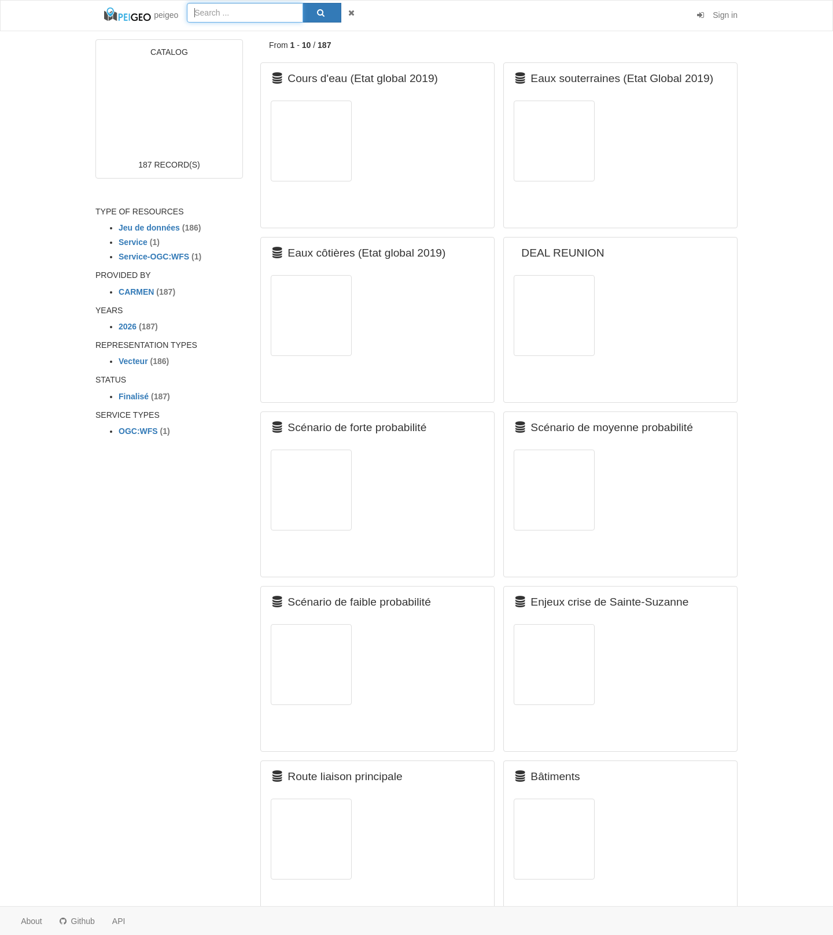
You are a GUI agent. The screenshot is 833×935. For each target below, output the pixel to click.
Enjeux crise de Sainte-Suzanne (601, 602)
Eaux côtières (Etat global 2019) (358, 253)
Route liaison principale (337, 776)
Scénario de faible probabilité (351, 602)
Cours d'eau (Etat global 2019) (355, 78)
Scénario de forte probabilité (349, 427)
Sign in (717, 15)
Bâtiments (547, 776)
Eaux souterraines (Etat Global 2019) (614, 78)
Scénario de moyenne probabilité (604, 427)
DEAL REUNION (560, 253)
